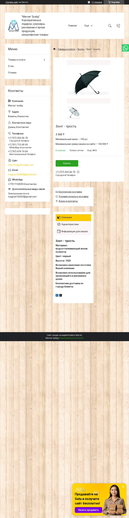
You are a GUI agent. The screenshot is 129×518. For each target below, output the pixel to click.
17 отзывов (97, 2)
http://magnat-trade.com (21, 165)
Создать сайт (12, 2)
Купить (67, 163)
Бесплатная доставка (70, 192)
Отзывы (12, 72)
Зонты (80, 49)
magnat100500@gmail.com (22, 174)
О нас (11, 66)
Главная (72, 25)
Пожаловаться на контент (71, 338)
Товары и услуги (66, 49)
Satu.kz (78, 335)
